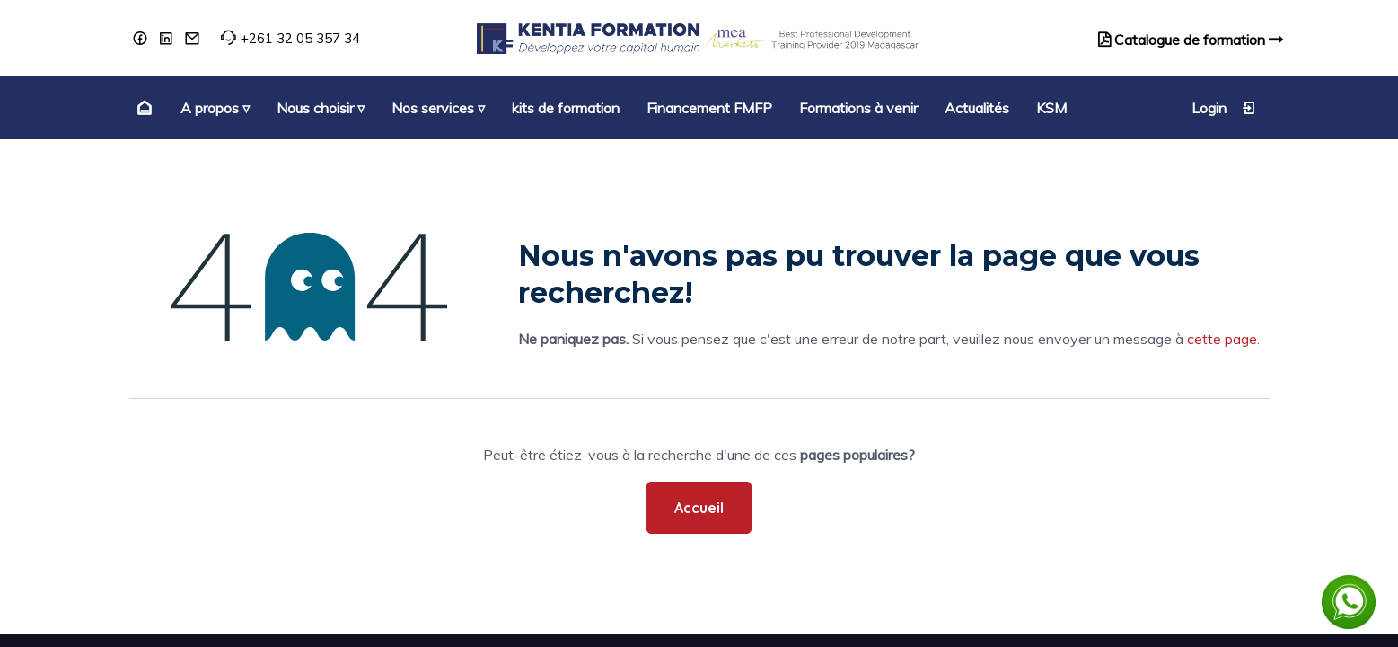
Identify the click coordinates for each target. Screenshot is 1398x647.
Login (1223, 108)
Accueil (699, 508)
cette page (1222, 339)
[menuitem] (142, 107)
